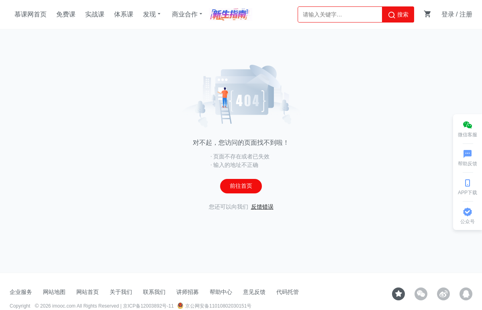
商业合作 (188, 14)
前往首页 (241, 186)
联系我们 (154, 292)
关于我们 (121, 292)
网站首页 (87, 292)
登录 (447, 14)
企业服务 (21, 292)
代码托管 (287, 292)
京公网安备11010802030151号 (214, 306)
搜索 (398, 15)
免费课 (66, 14)
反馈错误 (262, 207)
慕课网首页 (30, 14)
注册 (466, 14)
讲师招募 (187, 292)
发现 (152, 14)
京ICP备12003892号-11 (148, 306)
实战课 (94, 14)
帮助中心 (221, 292)
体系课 (123, 14)
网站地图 (54, 292)
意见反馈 (254, 292)
